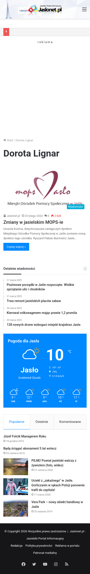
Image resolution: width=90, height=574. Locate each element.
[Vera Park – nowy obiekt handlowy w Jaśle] (15, 508)
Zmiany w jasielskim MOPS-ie (33, 222)
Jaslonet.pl (13, 215)
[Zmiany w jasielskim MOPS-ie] (45, 188)
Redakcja (16, 545)
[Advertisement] (45, 88)
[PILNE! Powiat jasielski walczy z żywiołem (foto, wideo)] (15, 466)
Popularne (16, 422)
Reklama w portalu (67, 545)
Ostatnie (41, 422)
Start (8, 140)
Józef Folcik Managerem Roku (24, 436)
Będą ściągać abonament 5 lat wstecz (30, 448)
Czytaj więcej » (16, 246)
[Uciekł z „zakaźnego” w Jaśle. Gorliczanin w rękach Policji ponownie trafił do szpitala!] (15, 486)
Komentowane (70, 422)
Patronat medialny (45, 552)
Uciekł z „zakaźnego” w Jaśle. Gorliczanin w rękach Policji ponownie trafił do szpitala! (58, 485)
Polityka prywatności (38, 545)
